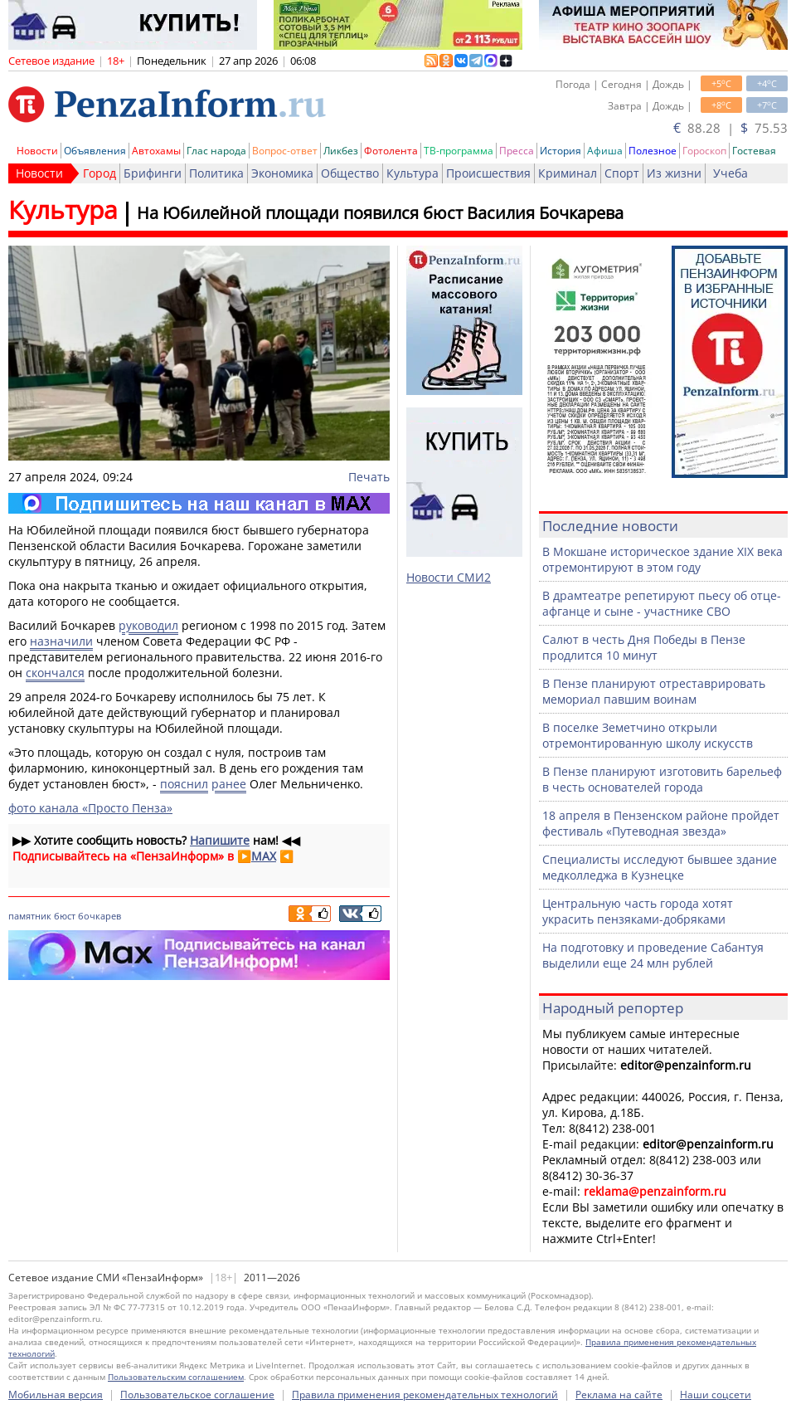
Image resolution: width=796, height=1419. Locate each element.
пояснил (184, 784)
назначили (61, 641)
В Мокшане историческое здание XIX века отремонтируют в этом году (662, 559)
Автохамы (156, 151)
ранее (228, 784)
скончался (55, 672)
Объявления (95, 151)
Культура (412, 173)
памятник (29, 915)
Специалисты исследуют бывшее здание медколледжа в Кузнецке (659, 867)
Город (99, 173)
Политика (216, 173)
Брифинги (153, 173)
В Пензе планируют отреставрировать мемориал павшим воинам (653, 691)
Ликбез (340, 151)
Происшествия (488, 173)
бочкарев (99, 915)
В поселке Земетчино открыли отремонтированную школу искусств (647, 735)
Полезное (653, 151)
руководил (148, 625)
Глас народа (216, 151)
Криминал (567, 173)
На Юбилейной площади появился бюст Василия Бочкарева (380, 213)
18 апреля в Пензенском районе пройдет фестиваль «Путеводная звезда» (660, 823)
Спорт (621, 173)
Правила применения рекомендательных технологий (425, 1394)
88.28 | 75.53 (730, 127)
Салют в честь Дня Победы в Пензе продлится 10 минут (643, 647)
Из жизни (674, 173)
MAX (263, 856)
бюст (64, 915)
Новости (37, 151)
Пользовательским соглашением (176, 1376)
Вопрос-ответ (285, 151)
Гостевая (754, 151)
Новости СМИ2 (448, 577)
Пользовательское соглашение (197, 1394)
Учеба (730, 173)
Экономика (282, 173)
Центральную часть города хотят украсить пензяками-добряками (637, 911)
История (560, 151)
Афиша (605, 151)
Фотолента (391, 151)
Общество (350, 173)
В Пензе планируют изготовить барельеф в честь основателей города (662, 779)
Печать (369, 477)
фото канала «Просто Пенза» (90, 808)
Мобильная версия (55, 1394)
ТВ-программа (458, 151)
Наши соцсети (715, 1394)
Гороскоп (704, 151)
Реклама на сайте (619, 1394)
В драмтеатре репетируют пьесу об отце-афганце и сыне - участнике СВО (661, 603)
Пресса (516, 151)
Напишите (220, 840)
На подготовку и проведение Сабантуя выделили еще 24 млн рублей (653, 955)
